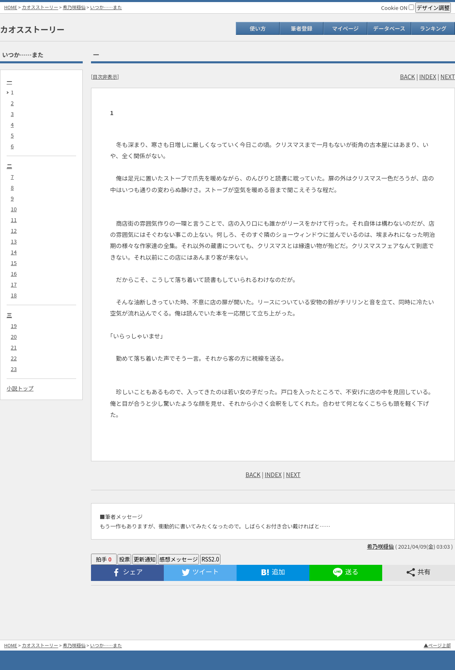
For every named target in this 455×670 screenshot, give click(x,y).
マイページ (345, 28)
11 (14, 220)
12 (14, 230)
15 (14, 263)
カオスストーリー (40, 7)
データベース (389, 28)
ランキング (433, 28)
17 (14, 284)
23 (14, 369)
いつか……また (106, 7)
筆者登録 (301, 28)
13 (14, 241)
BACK (407, 76)
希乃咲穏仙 (74, 7)
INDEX (427, 76)
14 (14, 252)
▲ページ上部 (437, 645)
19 (14, 326)
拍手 (104, 559)
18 (14, 295)
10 (14, 209)
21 (14, 347)
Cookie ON (397, 8)
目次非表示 (105, 76)
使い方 (257, 28)
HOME (10, 7)
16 (14, 273)
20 (14, 336)
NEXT (448, 76)
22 (14, 358)
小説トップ (20, 388)
